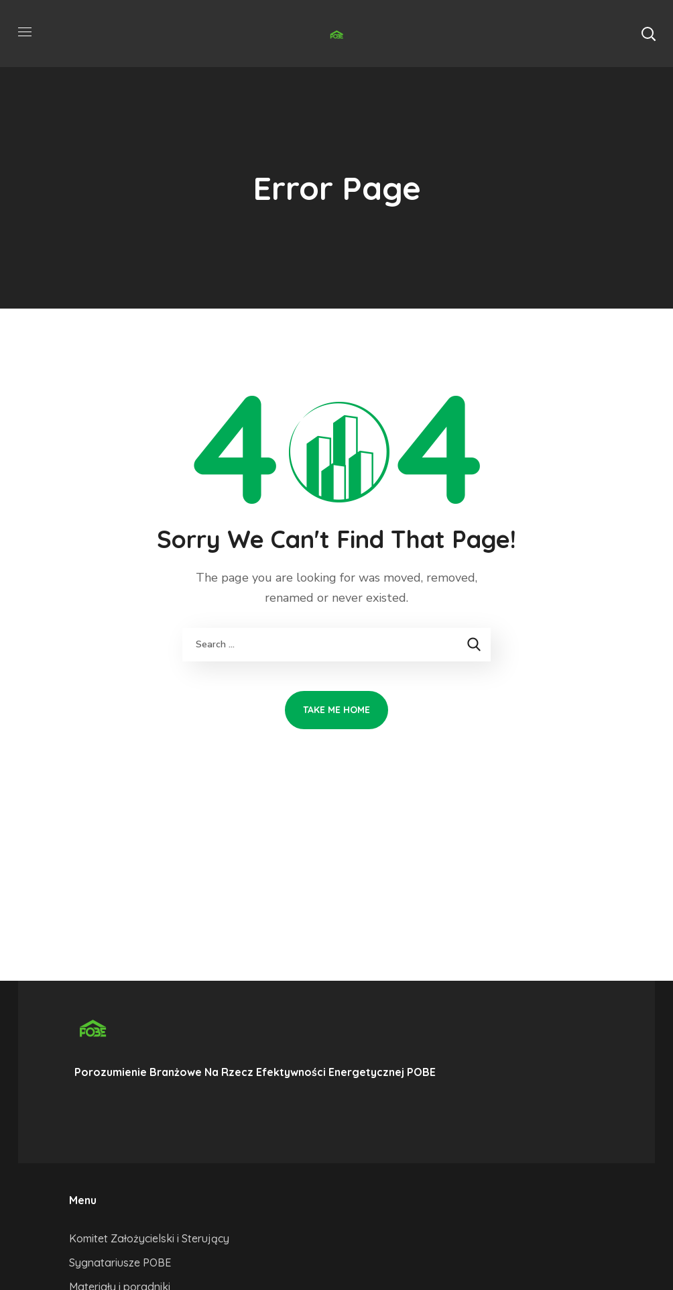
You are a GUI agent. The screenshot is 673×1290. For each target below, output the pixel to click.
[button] (648, 33)
